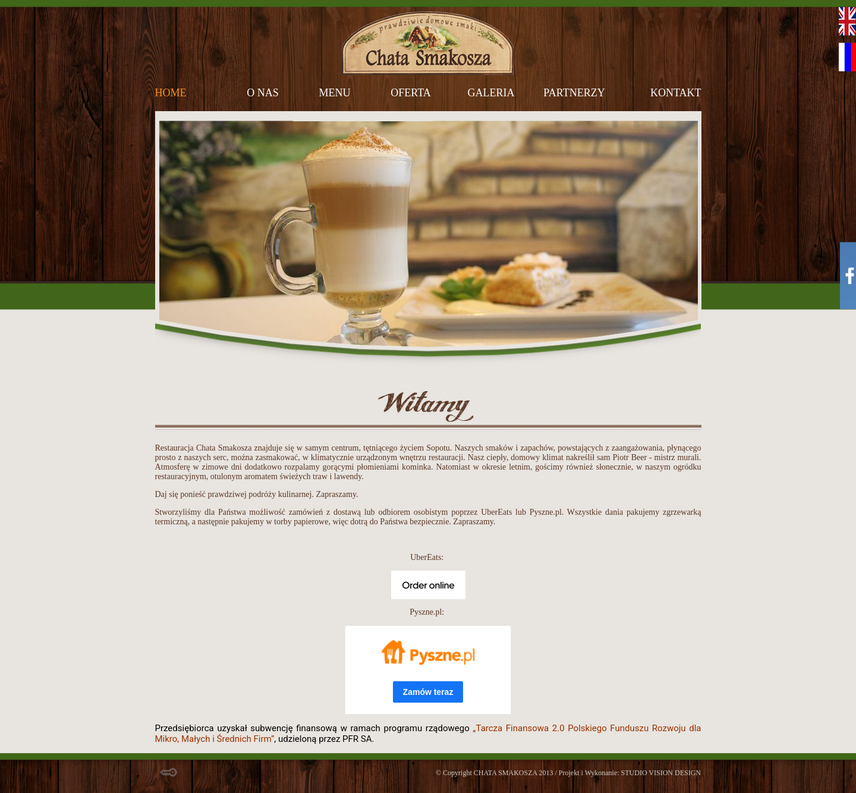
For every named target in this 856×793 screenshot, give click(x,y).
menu (335, 93)
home (171, 93)
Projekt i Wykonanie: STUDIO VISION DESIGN (630, 773)
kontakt (675, 93)
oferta (410, 93)
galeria (491, 93)
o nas (263, 93)
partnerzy (574, 93)
